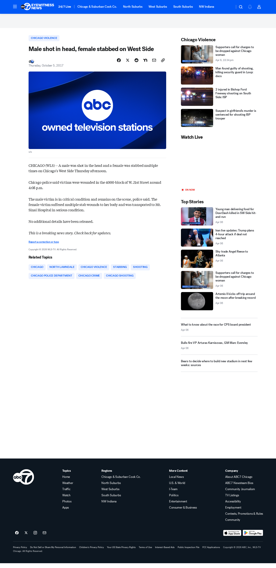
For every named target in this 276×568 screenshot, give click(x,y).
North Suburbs (133, 7)
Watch (66, 499)
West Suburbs (158, 7)
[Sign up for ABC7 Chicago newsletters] (44, 537)
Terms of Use (145, 552)
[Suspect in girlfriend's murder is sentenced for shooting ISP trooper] (219, 121)
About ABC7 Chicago (238, 481)
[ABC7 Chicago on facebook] (17, 537)
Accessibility (233, 506)
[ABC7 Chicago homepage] (37, 7)
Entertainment (178, 506)
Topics (66, 475)
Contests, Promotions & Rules (244, 518)
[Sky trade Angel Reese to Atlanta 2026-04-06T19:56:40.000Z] (219, 262)
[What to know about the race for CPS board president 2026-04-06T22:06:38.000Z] (219, 330)
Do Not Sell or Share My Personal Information (53, 552)
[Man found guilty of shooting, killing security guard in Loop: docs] (219, 79)
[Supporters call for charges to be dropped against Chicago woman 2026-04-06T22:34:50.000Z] (219, 283)
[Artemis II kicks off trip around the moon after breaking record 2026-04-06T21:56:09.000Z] (219, 304)
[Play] (219, 167)
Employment (233, 512)
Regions (106, 475)
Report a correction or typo (44, 245)
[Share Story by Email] (154, 64)
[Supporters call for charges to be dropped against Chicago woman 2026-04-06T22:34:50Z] (219, 57)
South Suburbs (183, 7)
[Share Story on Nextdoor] (145, 64)
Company (231, 475)
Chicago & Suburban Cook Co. (97, 7)
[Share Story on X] (127, 64)
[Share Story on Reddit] (136, 64)
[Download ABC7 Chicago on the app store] (232, 537)
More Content (178, 475)
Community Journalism (240, 493)
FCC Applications (211, 552)
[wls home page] (23, 481)
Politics (173, 499)
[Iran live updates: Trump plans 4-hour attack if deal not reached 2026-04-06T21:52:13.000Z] (219, 241)
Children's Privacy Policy (91, 552)
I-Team (173, 493)
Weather (67, 487)
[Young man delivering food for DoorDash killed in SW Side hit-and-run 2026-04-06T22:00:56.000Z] (219, 219)
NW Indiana (206, 7)
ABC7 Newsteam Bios (239, 487)
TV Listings (232, 499)
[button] (15, 6)
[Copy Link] (163, 64)
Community (232, 524)
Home (66, 481)
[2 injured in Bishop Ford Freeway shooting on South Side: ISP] (219, 100)
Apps (65, 512)
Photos (66, 506)
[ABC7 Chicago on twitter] (26, 537)
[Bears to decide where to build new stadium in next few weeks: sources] (219, 368)
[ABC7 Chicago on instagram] (35, 537)
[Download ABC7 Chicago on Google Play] (253, 537)
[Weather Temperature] (229, 7)
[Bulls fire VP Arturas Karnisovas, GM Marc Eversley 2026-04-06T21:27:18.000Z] (219, 349)
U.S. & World (177, 487)
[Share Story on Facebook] (119, 64)
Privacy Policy (20, 552)
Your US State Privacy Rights (121, 552)
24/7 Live (64, 7)
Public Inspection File (188, 552)
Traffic (66, 493)
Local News (176, 481)
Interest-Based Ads (165, 552)
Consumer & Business (183, 512)
